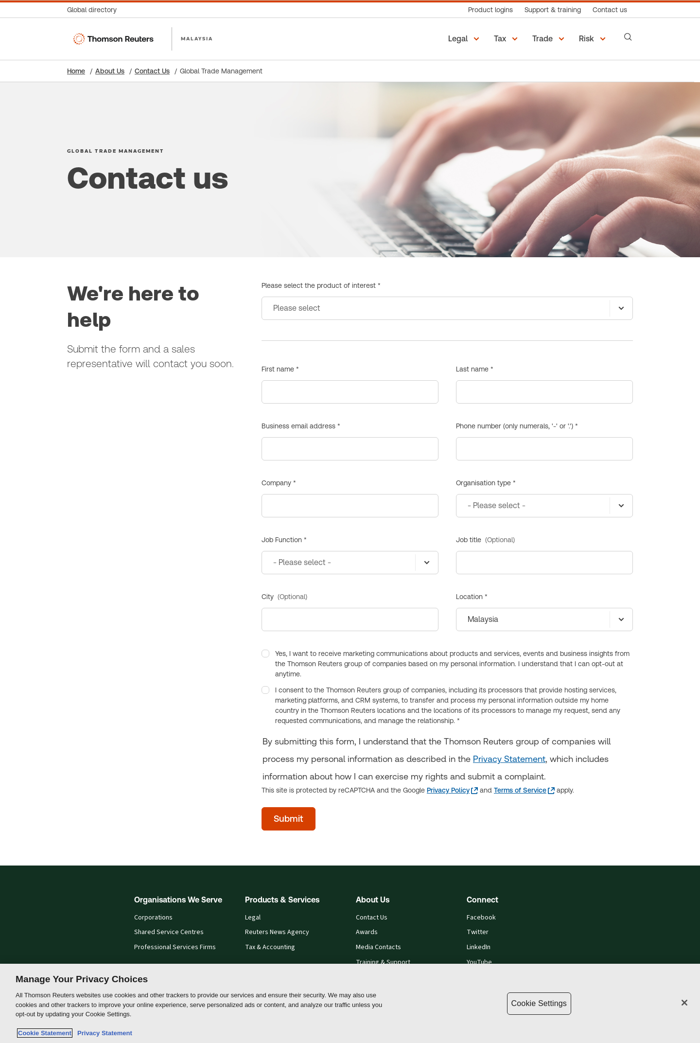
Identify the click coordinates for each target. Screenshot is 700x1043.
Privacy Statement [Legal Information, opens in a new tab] (103, 1033)
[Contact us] (610, 10)
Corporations (153, 917)
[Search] (628, 37)
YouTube (479, 962)
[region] (350, 1003)
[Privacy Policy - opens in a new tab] (452, 790)
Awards (367, 932)
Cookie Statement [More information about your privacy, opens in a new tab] (44, 1033)
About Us (109, 71)
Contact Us (152, 71)
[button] (465, 39)
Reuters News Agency (277, 932)
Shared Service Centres (169, 932)
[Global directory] (94, 10)
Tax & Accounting (270, 947)
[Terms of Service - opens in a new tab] (524, 790)
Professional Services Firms (175, 947)
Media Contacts (378, 947)
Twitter (478, 932)
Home (76, 71)
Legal (253, 917)
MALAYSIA (197, 38)
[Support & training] (553, 10)
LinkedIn (478, 947)
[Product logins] (490, 10)
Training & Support (383, 962)
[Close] (684, 1002)
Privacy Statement (509, 759)
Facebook (481, 917)
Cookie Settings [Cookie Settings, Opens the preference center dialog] (539, 1003)
